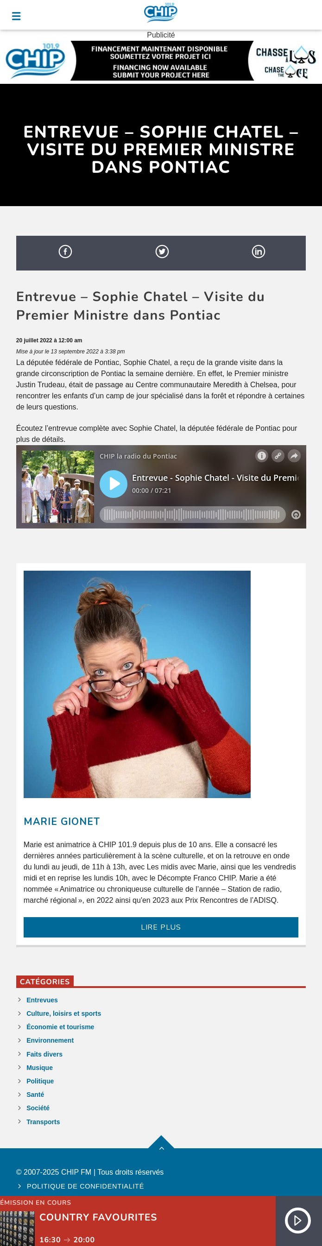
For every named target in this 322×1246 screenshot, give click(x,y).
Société (38, 1108)
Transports (43, 1122)
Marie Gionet (62, 821)
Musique (39, 1067)
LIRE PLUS (161, 927)
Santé (35, 1094)
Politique (40, 1081)
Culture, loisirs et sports (63, 1013)
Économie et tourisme (60, 1027)
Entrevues (42, 1000)
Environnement (50, 1040)
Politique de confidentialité (85, 1186)
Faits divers (44, 1054)
